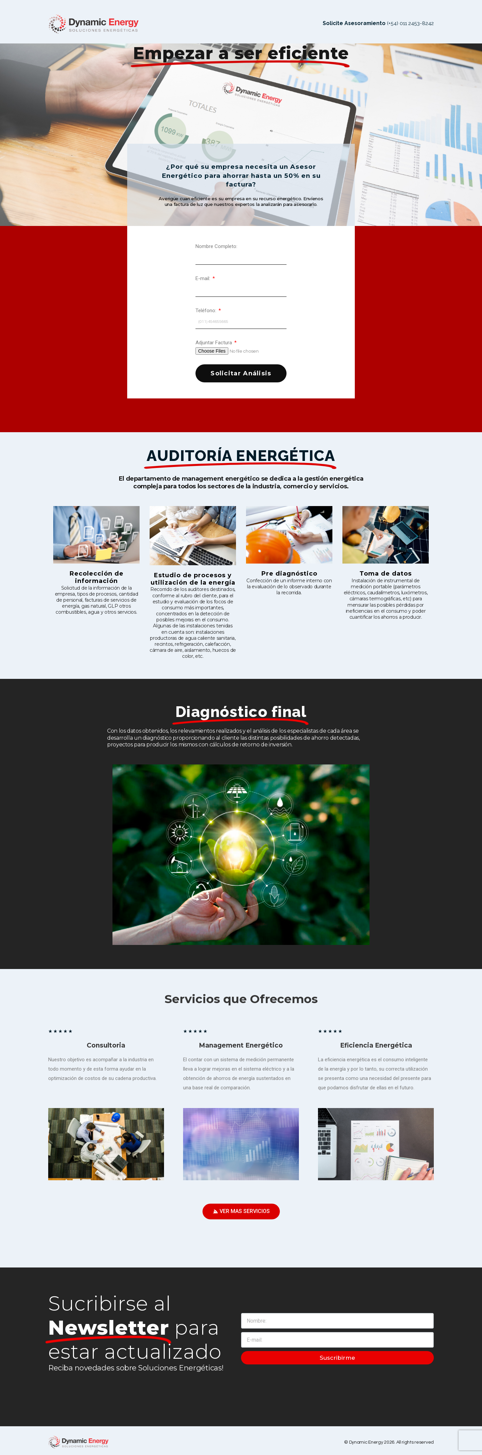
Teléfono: (206, 307)
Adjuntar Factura (214, 339)
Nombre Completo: (216, 243)
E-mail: (203, 275)
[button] (241, 1208)
